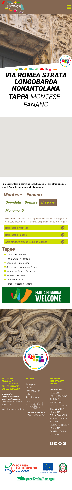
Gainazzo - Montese (14, 275)
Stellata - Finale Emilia (15, 254)
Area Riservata (32, 397)
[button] (68, 7)
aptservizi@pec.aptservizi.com (13, 409)
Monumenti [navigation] (14, 210)
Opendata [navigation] (13, 202)
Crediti (29, 387)
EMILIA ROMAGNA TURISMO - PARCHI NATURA (59, 418)
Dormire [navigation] (31, 202)
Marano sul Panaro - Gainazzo (19, 271)
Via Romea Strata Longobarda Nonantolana (36, 82)
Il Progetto (30, 384)
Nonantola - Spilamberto (16, 263)
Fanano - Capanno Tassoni (18, 284)
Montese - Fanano (13, 279)
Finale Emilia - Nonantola (17, 259)
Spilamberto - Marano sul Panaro (20, 267)
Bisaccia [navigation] (48, 202)
